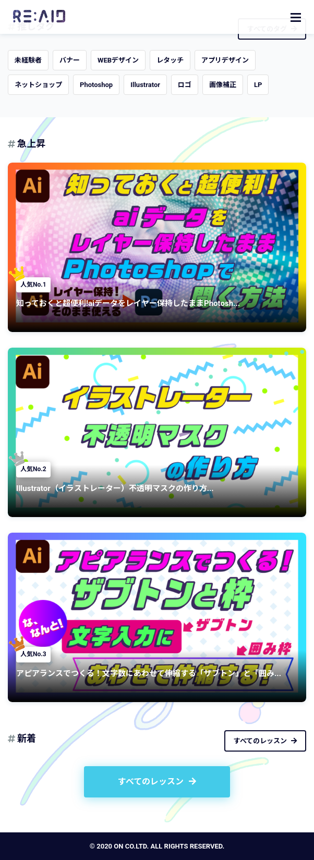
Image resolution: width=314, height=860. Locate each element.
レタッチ (170, 60)
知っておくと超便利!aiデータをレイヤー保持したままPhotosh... (128, 303)
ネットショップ (38, 85)
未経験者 (28, 60)
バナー (69, 60)
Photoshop (96, 85)
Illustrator (145, 85)
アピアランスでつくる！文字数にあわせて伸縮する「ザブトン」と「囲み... (148, 673)
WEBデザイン (118, 60)
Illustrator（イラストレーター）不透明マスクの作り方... (115, 488)
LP (258, 85)
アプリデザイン (225, 60)
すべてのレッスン (265, 741)
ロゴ (184, 85)
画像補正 (222, 85)
